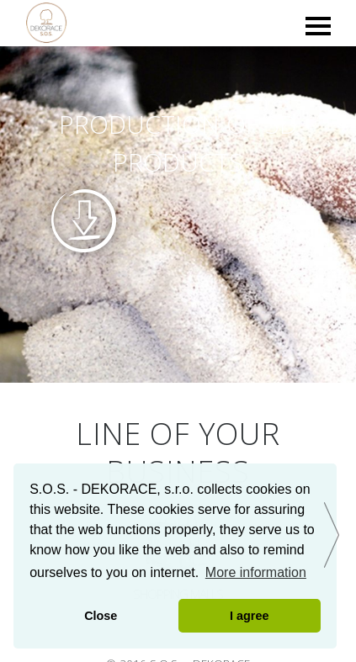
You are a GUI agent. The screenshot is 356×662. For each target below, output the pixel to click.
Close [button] (100, 615)
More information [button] (255, 572)
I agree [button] (249, 615)
